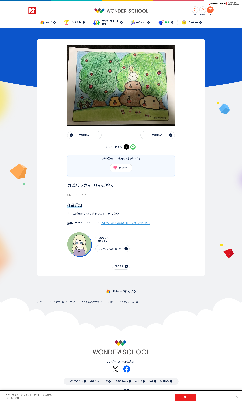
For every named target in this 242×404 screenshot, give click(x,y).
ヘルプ (138, 381)
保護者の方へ (121, 381)
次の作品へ (157, 135)
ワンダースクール (44, 302)
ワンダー (120, 168)
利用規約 (164, 381)
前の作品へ (85, 135)
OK (185, 397)
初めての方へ (76, 381)
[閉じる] (236, 397)
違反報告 (119, 266)
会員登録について (99, 381)
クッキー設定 (119, 390)
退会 (151, 381)
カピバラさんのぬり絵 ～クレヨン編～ (125, 223)
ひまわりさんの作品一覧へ (111, 249)
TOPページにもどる (124, 291)
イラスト (72, 302)
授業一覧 (60, 302)
